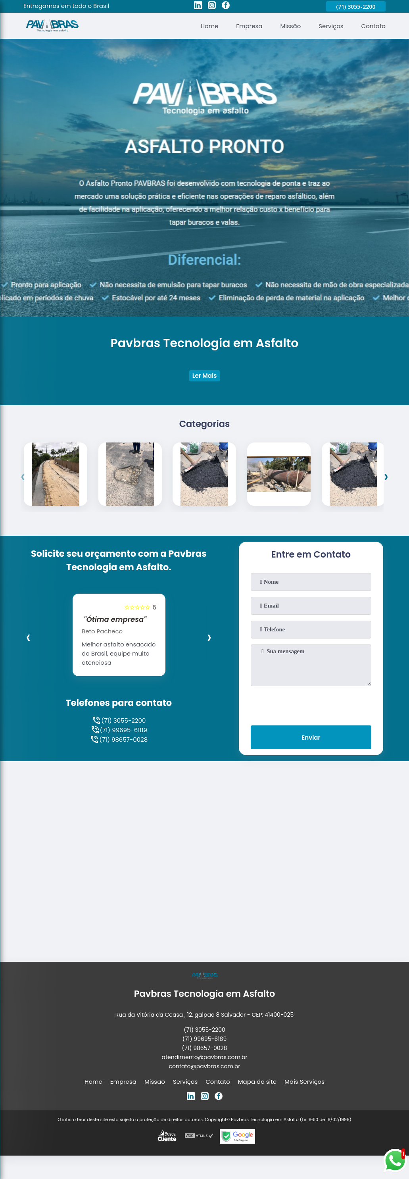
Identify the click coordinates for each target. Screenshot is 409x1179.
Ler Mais (204, 376)
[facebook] (226, 6)
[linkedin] (198, 6)
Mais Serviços (304, 1082)
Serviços (331, 26)
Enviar (310, 738)
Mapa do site (257, 1082)
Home (209, 26)
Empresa (249, 26)
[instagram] (212, 6)
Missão (290, 26)
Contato (373, 26)
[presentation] (23, 476)
